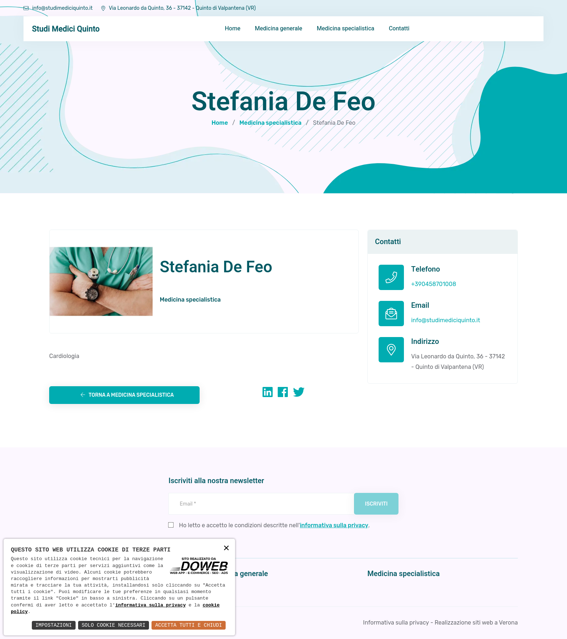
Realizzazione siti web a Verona (476, 622)
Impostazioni (53, 625)
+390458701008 (433, 284)
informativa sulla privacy (150, 605)
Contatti (399, 28)
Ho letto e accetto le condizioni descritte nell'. (274, 525)
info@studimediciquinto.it (58, 8)
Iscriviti (376, 504)
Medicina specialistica (345, 28)
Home (232, 28)
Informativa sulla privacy (396, 622)
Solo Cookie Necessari (113, 625)
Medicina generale (278, 28)
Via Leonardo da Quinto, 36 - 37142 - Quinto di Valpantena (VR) (178, 8)
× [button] (226, 548)
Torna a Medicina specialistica (127, 395)
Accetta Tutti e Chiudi (188, 625)
